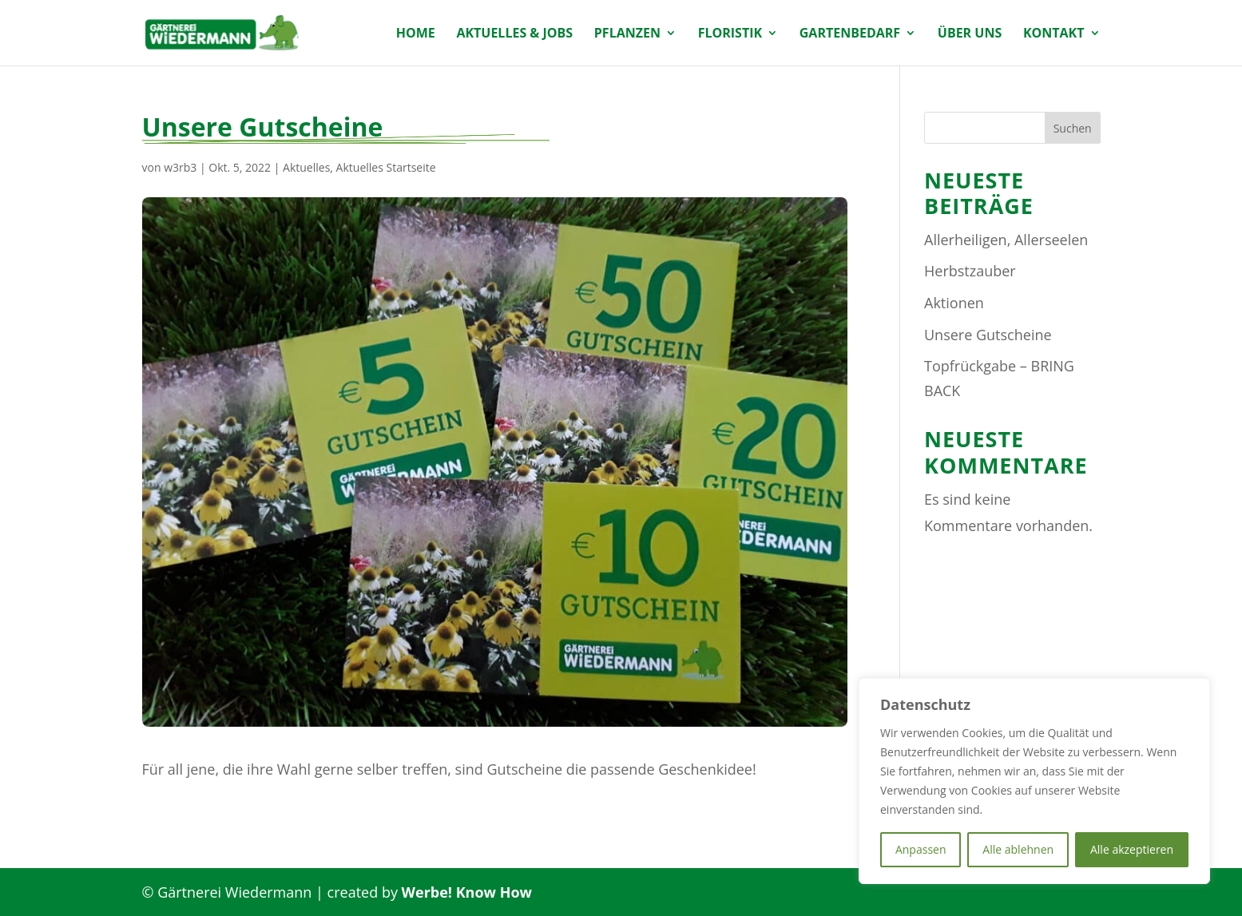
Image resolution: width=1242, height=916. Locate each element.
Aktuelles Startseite (386, 167)
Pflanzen (627, 34)
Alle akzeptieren (1131, 849)
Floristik (730, 34)
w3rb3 (180, 167)
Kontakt (1054, 34)
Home (415, 34)
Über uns (970, 34)
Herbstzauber (970, 270)
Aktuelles (306, 167)
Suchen (1073, 128)
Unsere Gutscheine (988, 334)
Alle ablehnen (1018, 849)
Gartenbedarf (850, 34)
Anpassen (920, 849)
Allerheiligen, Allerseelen (1006, 239)
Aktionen (954, 302)
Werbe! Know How (467, 892)
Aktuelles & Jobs (514, 34)
